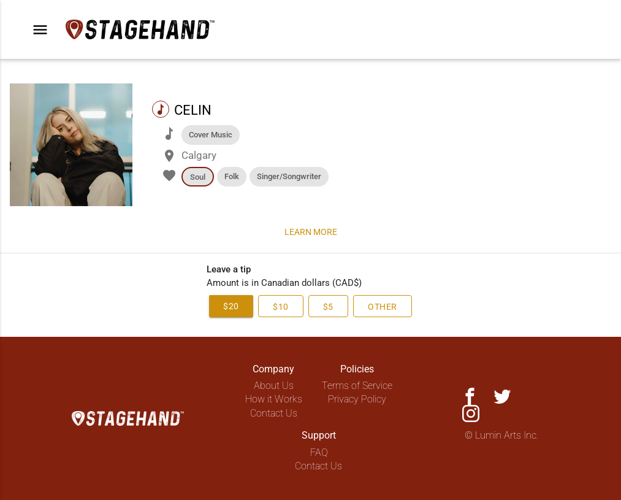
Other (393, 306)
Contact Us (273, 413)
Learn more (311, 231)
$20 (219, 306)
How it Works (273, 399)
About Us (274, 385)
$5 (331, 306)
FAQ (319, 452)
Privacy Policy (357, 399)
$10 (276, 306)
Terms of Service (357, 385)
